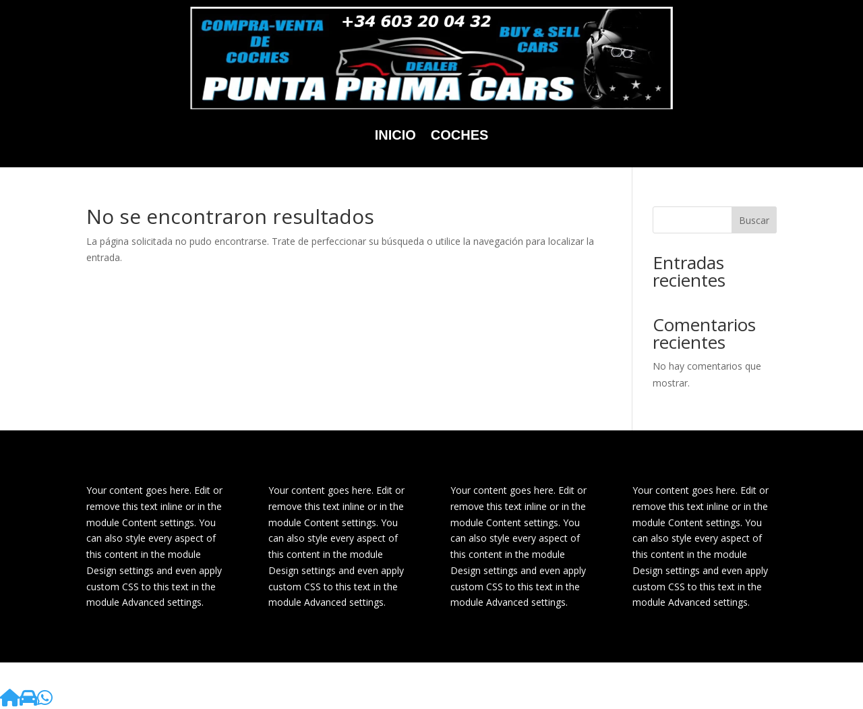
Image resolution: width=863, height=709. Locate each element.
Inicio (395, 134)
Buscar (754, 220)
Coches (460, 134)
